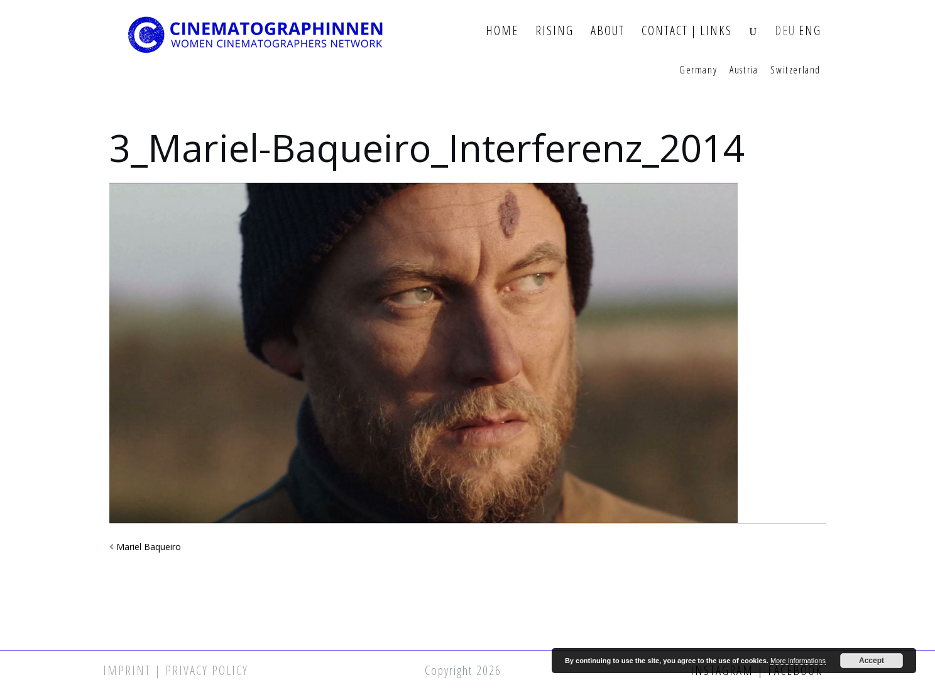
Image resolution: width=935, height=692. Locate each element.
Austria (744, 70)
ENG (810, 31)
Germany (698, 70)
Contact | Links (687, 31)
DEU (785, 31)
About (608, 31)
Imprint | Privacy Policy (175, 670)
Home (502, 31)
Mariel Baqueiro (148, 547)
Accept (871, 660)
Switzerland (795, 70)
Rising (554, 31)
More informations (798, 660)
